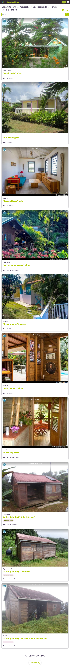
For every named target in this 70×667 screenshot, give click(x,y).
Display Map (35, 663)
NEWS (63, 2)
